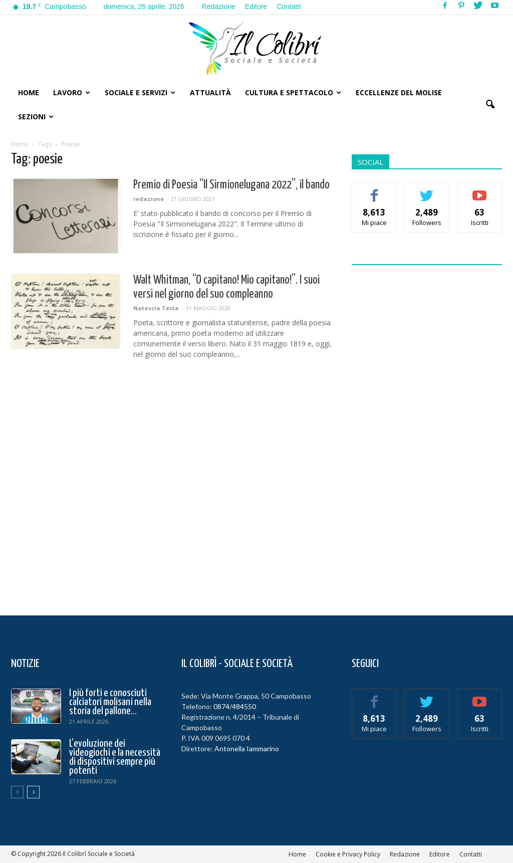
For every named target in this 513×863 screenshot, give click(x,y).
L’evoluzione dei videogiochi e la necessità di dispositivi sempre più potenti (114, 757)
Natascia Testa (156, 308)
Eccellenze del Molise (399, 92)
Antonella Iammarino (246, 748)
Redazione (218, 7)
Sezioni (36, 116)
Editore (256, 7)
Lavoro (71, 92)
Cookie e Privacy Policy (348, 854)
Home (28, 92)
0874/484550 (234, 706)
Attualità (210, 92)
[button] (490, 105)
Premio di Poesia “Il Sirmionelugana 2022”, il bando (231, 185)
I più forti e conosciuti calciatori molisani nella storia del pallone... (110, 702)
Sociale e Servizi (140, 92)
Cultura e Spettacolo (293, 92)
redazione (148, 198)
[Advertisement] (427, 434)
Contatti (289, 7)
